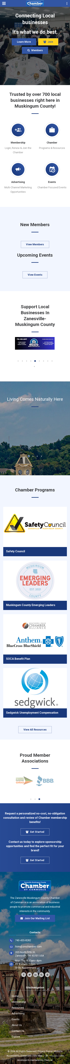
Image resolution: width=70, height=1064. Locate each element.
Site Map (37, 1055)
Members (35, 50)
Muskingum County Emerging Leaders (30, 605)
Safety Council (15, 551)
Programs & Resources (52, 147)
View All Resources (35, 729)
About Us (17, 1025)
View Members (35, 244)
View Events (35, 274)
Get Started (35, 832)
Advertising (18, 181)
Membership (18, 142)
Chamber (52, 142)
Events (52, 181)
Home (15, 996)
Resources (18, 1007)
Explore (16, 1036)
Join (48, 42)
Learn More (24, 41)
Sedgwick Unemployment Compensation (32, 712)
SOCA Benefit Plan (18, 658)
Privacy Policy (45, 1051)
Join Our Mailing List (35, 918)
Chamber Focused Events (51, 187)
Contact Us (18, 1030)
